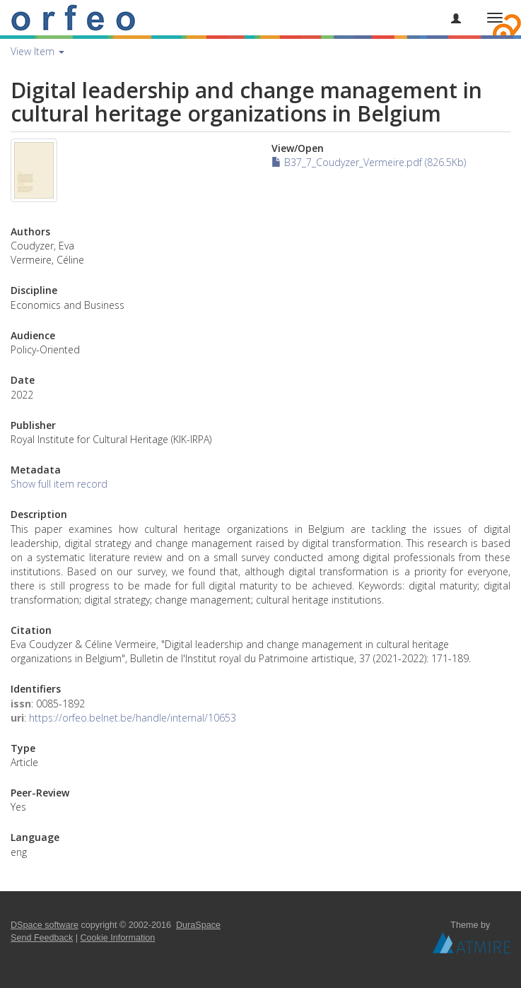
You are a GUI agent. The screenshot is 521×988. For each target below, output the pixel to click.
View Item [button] (37, 51)
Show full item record (59, 483)
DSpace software (44, 925)
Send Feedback (42, 938)
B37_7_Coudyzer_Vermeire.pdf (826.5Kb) (368, 162)
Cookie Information (118, 938)
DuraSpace (198, 925)
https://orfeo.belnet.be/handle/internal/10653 (132, 717)
